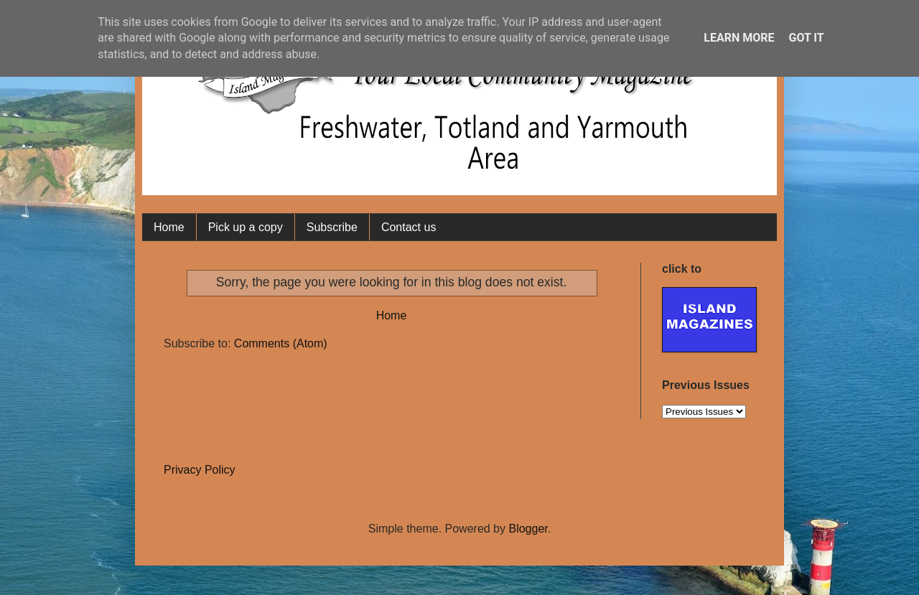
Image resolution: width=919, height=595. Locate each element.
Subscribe (332, 227)
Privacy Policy (199, 470)
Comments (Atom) (280, 343)
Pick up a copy (245, 227)
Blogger (527, 529)
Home (169, 227)
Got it (806, 37)
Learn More (739, 37)
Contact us (408, 227)
